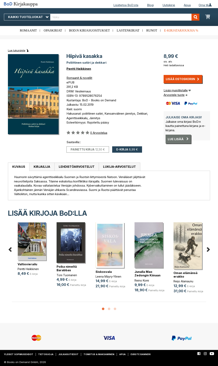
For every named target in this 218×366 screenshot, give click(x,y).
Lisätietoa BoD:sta (125, 5)
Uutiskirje (168, 5)
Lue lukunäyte (16, 50)
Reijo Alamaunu (183, 281)
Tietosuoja (45, 354)
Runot (151, 30)
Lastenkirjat (128, 30)
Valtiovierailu (27, 264)
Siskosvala (104, 272)
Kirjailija (42, 167)
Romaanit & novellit (79, 78)
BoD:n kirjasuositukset (89, 30)
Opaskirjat (53, 30)
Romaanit (28, 30)
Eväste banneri (141, 354)
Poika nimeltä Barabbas (67, 268)
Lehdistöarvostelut (77, 167)
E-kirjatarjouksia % (181, 30)
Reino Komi (142, 280)
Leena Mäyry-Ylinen (108, 276)
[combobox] (124, 17)
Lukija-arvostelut (119, 167)
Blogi (150, 5)
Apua (187, 5)
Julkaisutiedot (68, 354)
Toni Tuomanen (67, 275)
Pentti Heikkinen (78, 69)
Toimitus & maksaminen (98, 354)
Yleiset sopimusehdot (18, 354)
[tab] (18, 167)
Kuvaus (18, 167)
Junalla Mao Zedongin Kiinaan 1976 (147, 275)
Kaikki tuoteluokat (28, 17)
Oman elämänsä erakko (185, 274)
